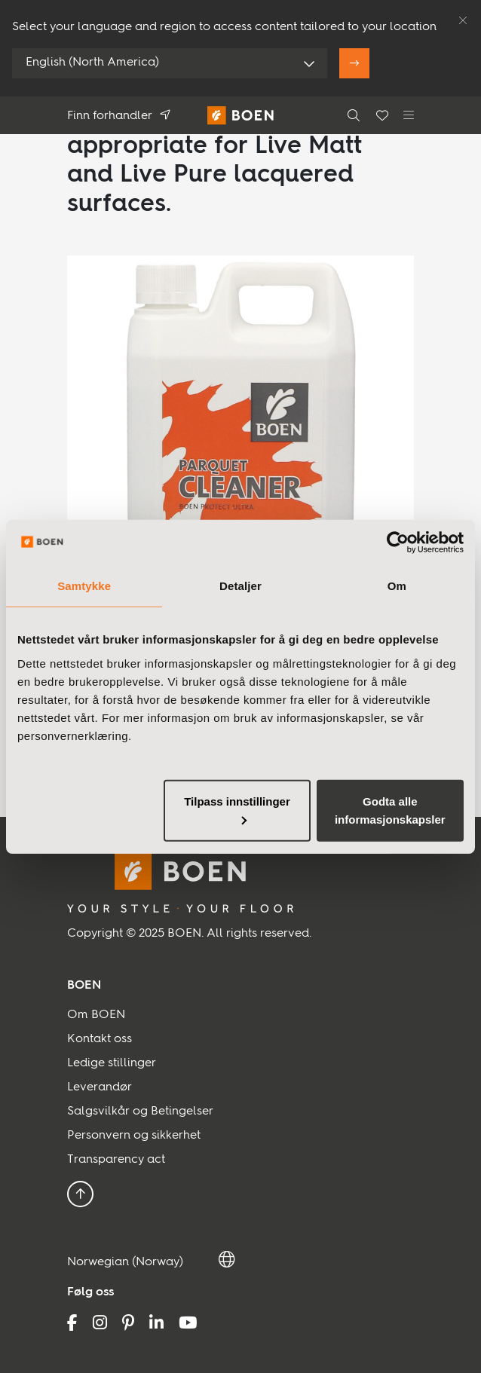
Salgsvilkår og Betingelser (140, 1111)
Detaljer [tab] (240, 585)
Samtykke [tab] (84, 585)
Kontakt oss (99, 1039)
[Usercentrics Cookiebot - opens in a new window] (398, 542)
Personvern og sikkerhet (134, 1136)
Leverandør (99, 1087)
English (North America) (92, 63)
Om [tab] (397, 585)
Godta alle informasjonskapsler (390, 809)
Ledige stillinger (111, 1063)
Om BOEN (96, 1015)
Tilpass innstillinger (237, 809)
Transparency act (116, 1160)
